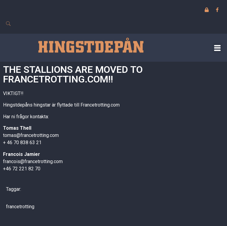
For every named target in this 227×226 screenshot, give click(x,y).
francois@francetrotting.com (33, 161)
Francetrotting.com (100, 105)
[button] (217, 48)
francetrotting (20, 206)
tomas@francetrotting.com (31, 135)
